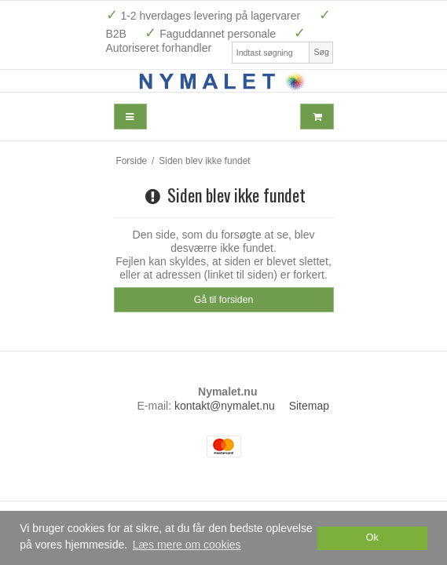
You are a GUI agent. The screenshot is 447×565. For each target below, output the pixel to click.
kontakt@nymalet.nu (224, 405)
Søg (320, 51)
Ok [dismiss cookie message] (372, 537)
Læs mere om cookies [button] (187, 544)
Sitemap (309, 405)
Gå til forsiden (224, 299)
